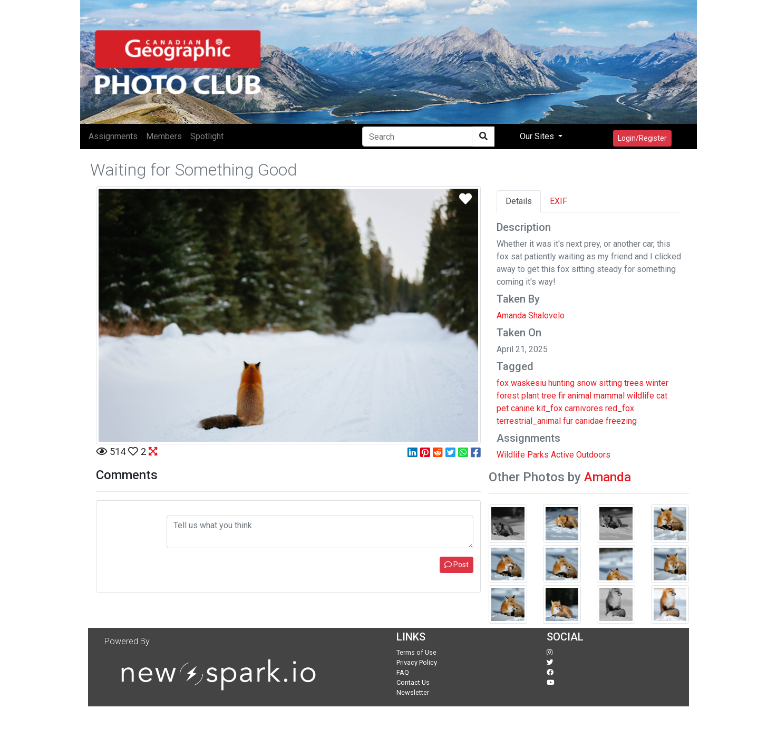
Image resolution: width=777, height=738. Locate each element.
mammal (609, 396)
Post (456, 564)
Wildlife (511, 455)
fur (568, 421)
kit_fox (549, 408)
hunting (561, 383)
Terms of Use (416, 652)
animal (579, 396)
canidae (589, 421)
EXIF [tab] (558, 201)
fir (562, 396)
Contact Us (413, 682)
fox (503, 383)
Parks (538, 455)
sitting (610, 383)
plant (530, 396)
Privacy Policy (416, 662)
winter (657, 383)
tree (548, 396)
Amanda (607, 477)
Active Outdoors (580, 455)
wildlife (640, 396)
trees (634, 383)
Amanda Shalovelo (531, 315)
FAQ (402, 672)
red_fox (619, 408)
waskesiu (528, 383)
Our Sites (538, 136)
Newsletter (412, 692)
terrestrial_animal (529, 421)
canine (523, 408)
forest (508, 396)
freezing (621, 421)
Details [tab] (519, 201)
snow (587, 383)
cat (661, 396)
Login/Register (642, 138)
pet (503, 408)
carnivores (584, 408)
